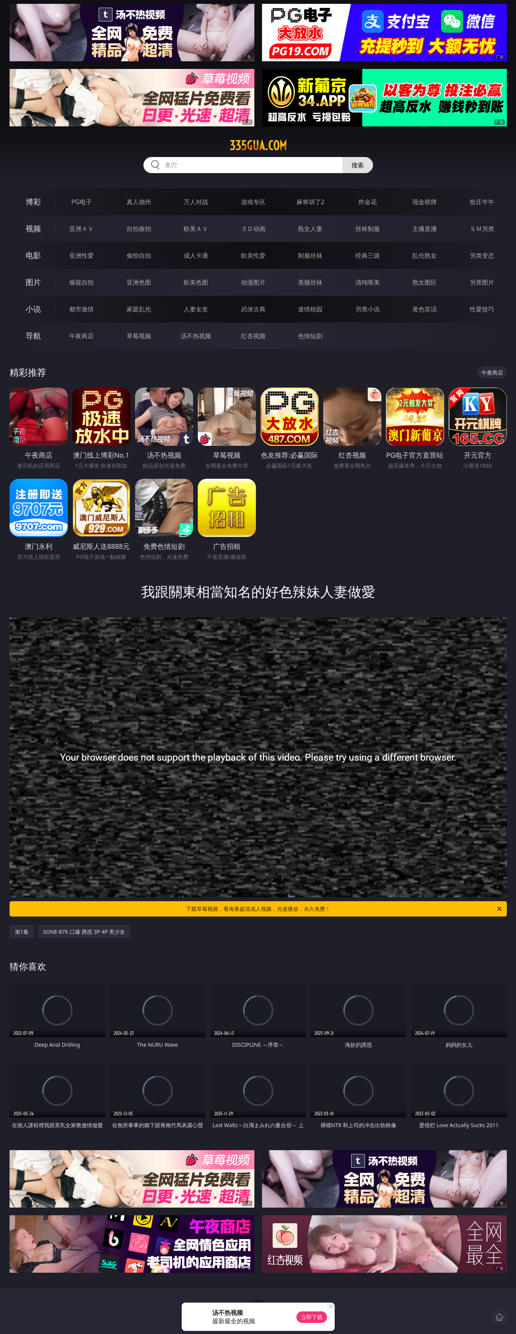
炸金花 (367, 202)
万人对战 (196, 202)
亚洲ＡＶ (81, 228)
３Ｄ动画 (253, 228)
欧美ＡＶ (196, 228)
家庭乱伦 (139, 309)
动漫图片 (253, 282)
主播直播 (424, 228)
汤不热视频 (196, 336)
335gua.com (258, 145)
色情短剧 (310, 336)
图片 (33, 282)
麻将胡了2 (310, 202)
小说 (33, 309)
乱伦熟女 (424, 255)
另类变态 (482, 255)
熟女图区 (424, 282)
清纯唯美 (367, 282)
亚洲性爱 (81, 255)
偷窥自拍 (81, 282)
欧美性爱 (253, 255)
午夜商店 (81, 336)
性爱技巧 (482, 309)
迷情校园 (310, 309)
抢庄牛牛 (482, 202)
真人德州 (139, 202)
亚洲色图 (139, 282)
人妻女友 (196, 309)
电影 (33, 255)
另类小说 (367, 309)
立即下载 (311, 1317)
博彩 (33, 201)
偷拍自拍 (139, 255)
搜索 (358, 165)
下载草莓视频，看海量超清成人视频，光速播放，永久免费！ (344, 908)
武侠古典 (253, 309)
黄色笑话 (424, 309)
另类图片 (482, 282)
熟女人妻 (310, 228)
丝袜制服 (367, 228)
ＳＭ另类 (482, 228)
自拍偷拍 (139, 228)
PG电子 (82, 202)
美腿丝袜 (310, 282)
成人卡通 (196, 255)
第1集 (22, 931)
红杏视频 (253, 336)
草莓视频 (139, 336)
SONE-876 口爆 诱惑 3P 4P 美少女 (84, 931)
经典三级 (367, 255)
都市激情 (81, 309)
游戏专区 (253, 202)
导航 (33, 336)
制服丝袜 (310, 255)
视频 (33, 228)
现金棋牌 (424, 202)
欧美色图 (196, 282)
